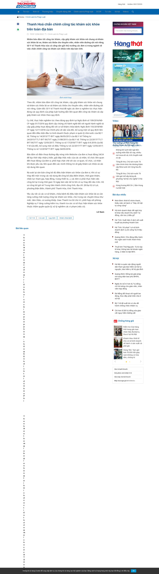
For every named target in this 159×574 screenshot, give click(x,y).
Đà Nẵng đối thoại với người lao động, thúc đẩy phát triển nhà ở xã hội (128, 295)
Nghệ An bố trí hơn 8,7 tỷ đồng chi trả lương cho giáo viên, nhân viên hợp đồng (128, 285)
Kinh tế (34, 11)
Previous (115, 361)
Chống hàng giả (126, 320)
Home (20, 16)
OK (134, 571)
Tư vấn (104, 11)
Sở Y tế (32, 217)
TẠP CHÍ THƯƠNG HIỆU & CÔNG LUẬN (78, 566)
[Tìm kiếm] (127, 11)
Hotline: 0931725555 (134, 4)
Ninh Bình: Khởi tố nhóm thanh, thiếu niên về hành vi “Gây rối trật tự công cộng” (129, 202)
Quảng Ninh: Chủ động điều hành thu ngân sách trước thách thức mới (129, 239)
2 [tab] (130, 361)
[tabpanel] (40, 254)
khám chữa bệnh (66, 217)
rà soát (42, 217)
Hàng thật (121, 4)
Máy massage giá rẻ (121, 380)
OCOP (95, 11)
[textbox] (128, 30)
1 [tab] (126, 361)
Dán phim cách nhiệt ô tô (123, 372)
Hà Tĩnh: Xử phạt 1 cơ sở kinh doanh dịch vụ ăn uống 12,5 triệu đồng (128, 229)
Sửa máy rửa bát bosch (122, 376)
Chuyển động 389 (60, 11)
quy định (52, 217)
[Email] (26, 551)
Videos (120, 11)
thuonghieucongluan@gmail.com (64, 548)
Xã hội (112, 11)
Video (115, 120)
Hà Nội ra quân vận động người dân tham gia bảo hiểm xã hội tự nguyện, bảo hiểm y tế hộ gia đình (129, 266)
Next (140, 361)
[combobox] (128, 30)
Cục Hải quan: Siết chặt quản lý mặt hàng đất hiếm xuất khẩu (80, 504)
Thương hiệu (45, 11)
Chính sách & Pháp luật (80, 11)
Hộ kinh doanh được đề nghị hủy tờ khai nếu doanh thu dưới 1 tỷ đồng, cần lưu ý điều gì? (128, 212)
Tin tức (25, 11)
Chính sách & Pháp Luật (35, 16)
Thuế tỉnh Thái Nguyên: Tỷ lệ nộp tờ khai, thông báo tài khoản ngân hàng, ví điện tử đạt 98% (129, 248)
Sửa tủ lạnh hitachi (121, 368)
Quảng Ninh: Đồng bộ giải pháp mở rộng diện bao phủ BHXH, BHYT (128, 275)
